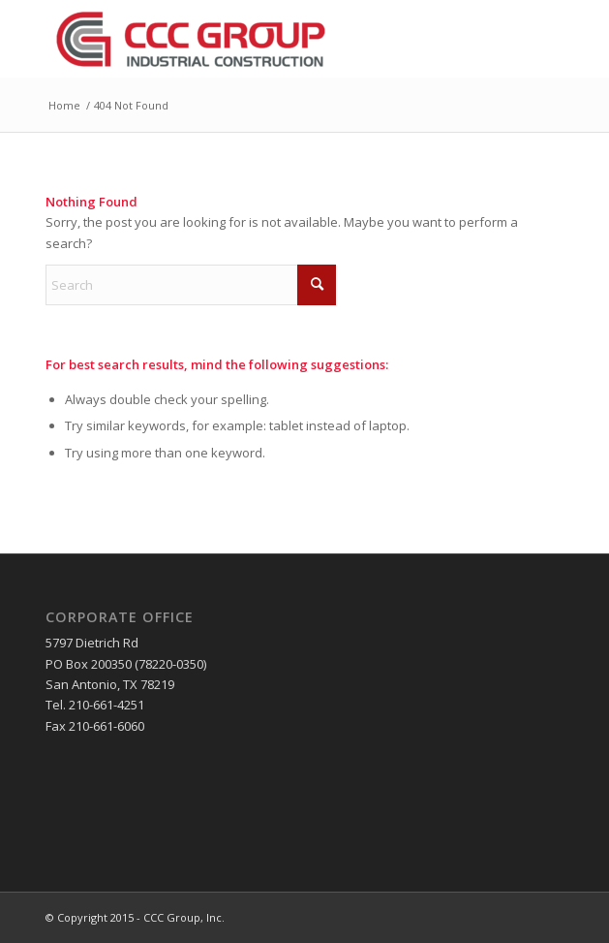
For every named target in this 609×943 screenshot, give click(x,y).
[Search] (191, 285)
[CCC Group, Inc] (253, 39)
